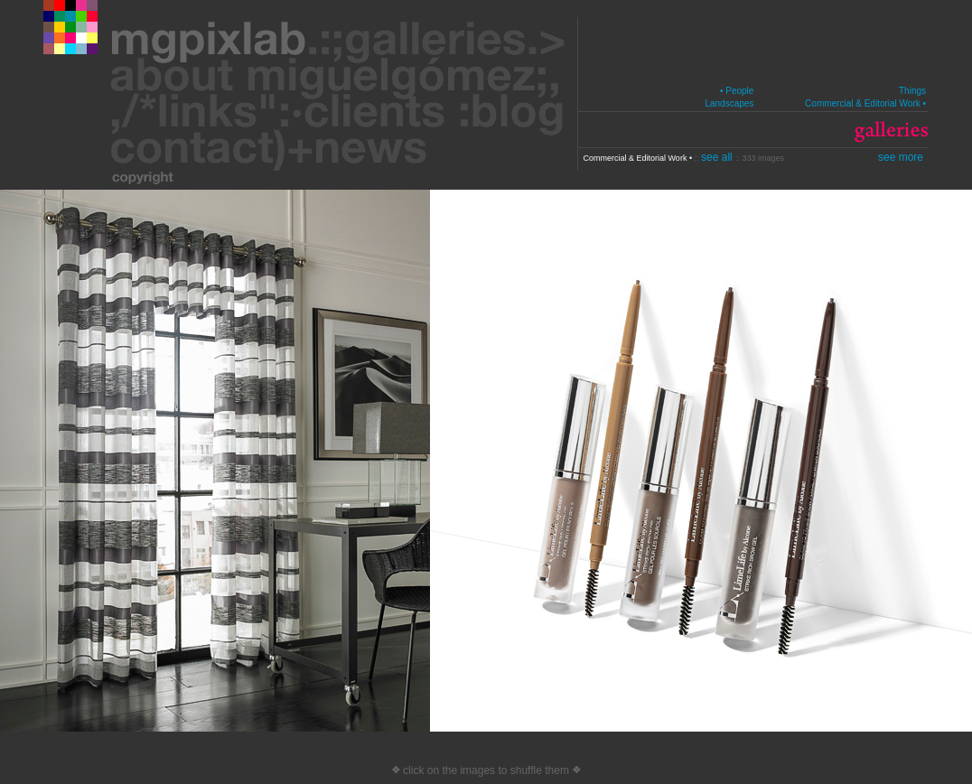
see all (718, 157)
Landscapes (729, 103)
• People (736, 91)
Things (912, 91)
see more (900, 157)
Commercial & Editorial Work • (865, 103)
